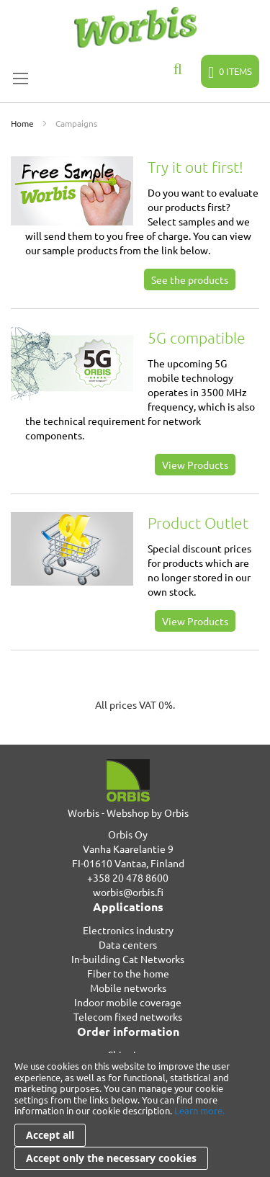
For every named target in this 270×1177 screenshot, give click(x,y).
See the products (189, 279)
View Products (195, 464)
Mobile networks (128, 987)
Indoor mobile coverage (127, 1001)
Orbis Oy (128, 834)
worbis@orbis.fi (128, 891)
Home (23, 123)
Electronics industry (128, 929)
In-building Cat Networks (127, 958)
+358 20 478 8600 (127, 877)
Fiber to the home (128, 973)
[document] (135, 1115)
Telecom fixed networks (127, 1016)
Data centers (128, 944)
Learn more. (199, 1110)
